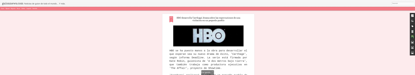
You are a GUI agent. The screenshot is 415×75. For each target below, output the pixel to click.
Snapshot (28, 8)
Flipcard (8, 8)
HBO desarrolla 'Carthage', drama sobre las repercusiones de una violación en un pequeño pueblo (208, 19)
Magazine (13, 8)
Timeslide (34, 8)
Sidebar (23, 8)
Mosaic (18, 8)
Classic (2, 8)
